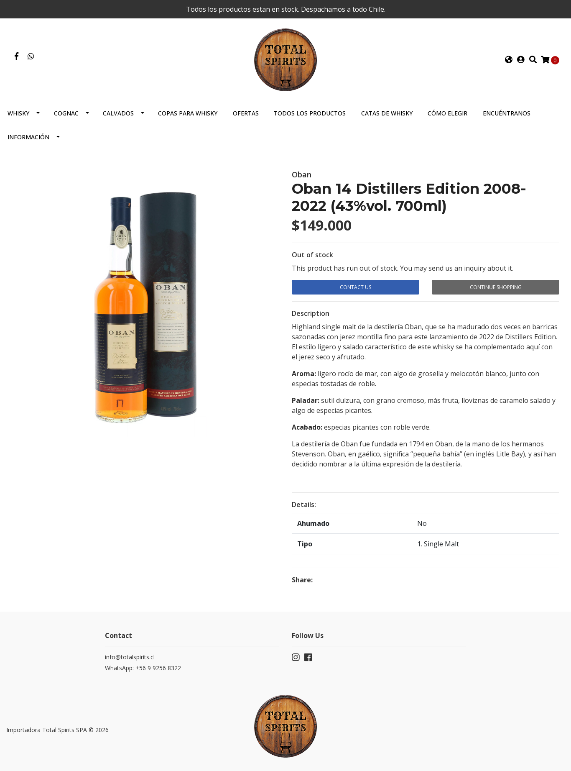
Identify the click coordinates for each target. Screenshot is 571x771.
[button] (509, 60)
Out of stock (312, 254)
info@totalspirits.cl (130, 657)
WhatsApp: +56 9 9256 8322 (143, 668)
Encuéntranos (506, 113)
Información (28, 137)
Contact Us (355, 287)
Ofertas (246, 113)
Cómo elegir (447, 113)
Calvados (118, 113)
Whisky (18, 113)
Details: (304, 504)
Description (310, 313)
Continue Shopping (496, 287)
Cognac (66, 113)
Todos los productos (310, 113)
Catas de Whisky (387, 113)
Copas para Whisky (187, 113)
